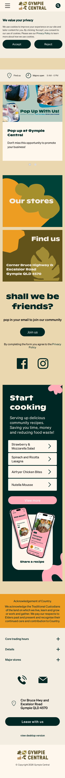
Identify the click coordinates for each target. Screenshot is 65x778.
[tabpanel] (32, 123)
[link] (32, 5)
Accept (16, 44)
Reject (48, 44)
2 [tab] (35, 164)
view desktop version (32, 735)
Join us (32, 332)
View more (32, 500)
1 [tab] (30, 164)
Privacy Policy (43, 33)
